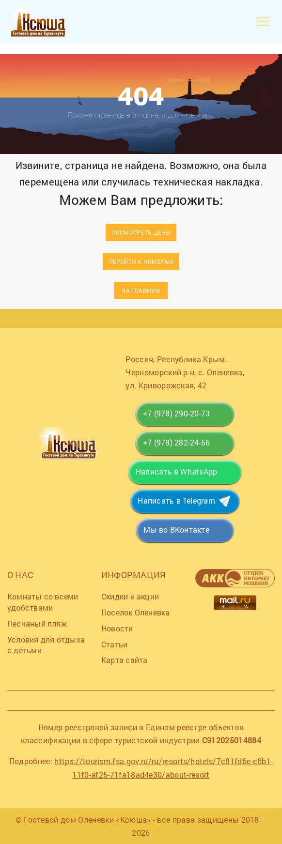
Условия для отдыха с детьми (46, 645)
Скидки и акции (130, 596)
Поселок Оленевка (135, 612)
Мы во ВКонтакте (176, 529)
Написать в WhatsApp (176, 471)
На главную (140, 290)
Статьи (114, 644)
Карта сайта (124, 660)
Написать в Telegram (176, 500)
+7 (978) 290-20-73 (176, 413)
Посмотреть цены (141, 232)
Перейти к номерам (141, 261)
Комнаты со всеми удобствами (42, 602)
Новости (117, 628)
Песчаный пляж (37, 623)
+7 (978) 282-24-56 (176, 442)
